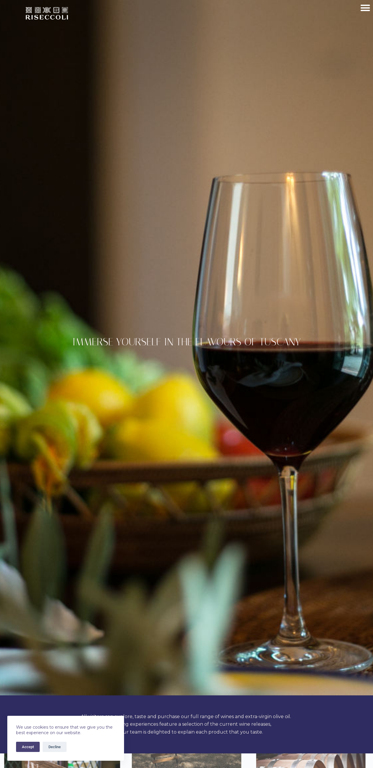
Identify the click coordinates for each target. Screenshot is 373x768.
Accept (28, 747)
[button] (365, 7)
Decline (54, 747)
